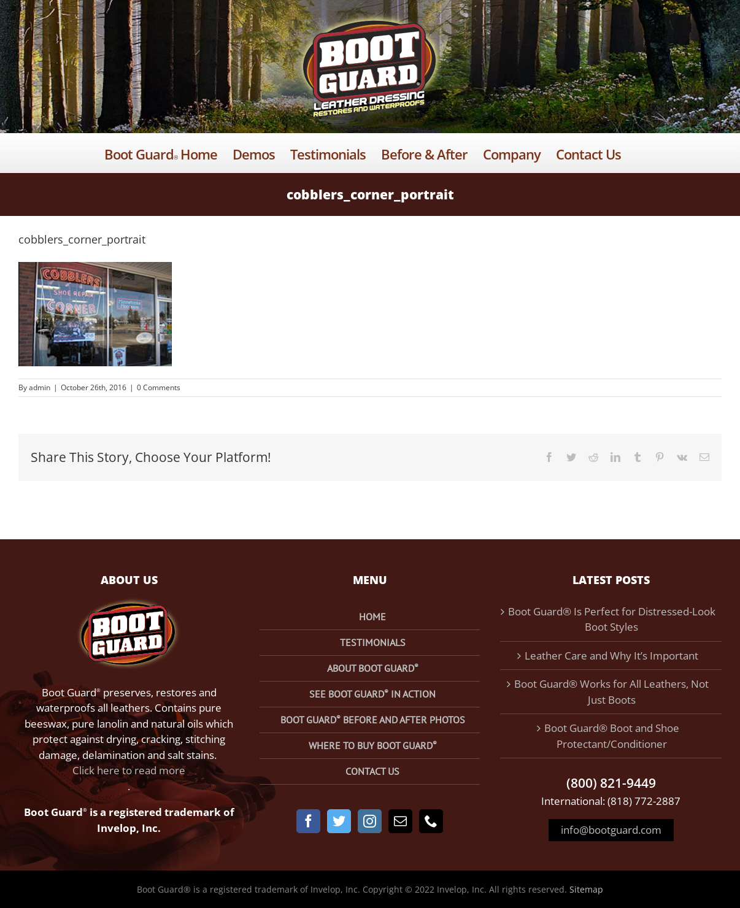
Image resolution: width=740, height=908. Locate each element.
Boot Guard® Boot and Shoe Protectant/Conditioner (611, 736)
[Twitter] (339, 821)
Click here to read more (128, 770)
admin (39, 387)
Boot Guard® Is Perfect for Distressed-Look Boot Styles (611, 619)
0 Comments (158, 387)
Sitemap (586, 889)
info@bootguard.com (611, 830)
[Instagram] (370, 821)
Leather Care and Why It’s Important (611, 655)
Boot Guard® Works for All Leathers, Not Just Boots (611, 692)
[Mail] (400, 821)
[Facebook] (308, 821)
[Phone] (431, 821)
